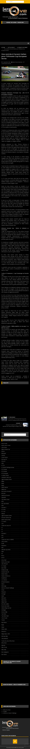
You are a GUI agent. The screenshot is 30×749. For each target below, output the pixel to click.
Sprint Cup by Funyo (6, 519)
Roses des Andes (5, 606)
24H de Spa (4, 447)
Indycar (3, 513)
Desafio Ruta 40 (5, 572)
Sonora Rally (4, 612)
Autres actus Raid (5, 562)
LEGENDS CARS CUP (6, 477)
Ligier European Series (6, 479)
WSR (2, 501)
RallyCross (3, 489)
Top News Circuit (5, 499)
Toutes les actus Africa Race (8, 641)
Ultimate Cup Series (5, 549)
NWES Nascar (4, 487)
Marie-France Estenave (17, 62)
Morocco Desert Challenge (7, 588)
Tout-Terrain (4, 618)
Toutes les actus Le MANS (7, 539)
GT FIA (3, 465)
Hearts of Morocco (5, 576)
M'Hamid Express (5, 582)
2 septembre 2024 (6, 62)
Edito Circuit (4, 647)
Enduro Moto (4, 574)
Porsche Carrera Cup (6, 517)
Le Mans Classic (5, 475)
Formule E (3, 533)
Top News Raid (4, 616)
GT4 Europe (4, 471)
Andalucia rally (4, 570)
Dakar (2, 627)
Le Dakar (4, 711)
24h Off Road (4, 564)
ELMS (2, 543)
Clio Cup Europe (5, 503)
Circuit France (4, 457)
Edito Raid (3, 649)
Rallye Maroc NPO (5, 634)
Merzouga (3, 586)
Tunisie (3, 620)
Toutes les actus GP (6, 525)
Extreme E (3, 631)
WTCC (2, 555)
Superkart (3, 497)
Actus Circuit (11, 47)
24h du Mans (4, 541)
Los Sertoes (4, 580)
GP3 (2, 537)
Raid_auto (3, 598)
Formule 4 (3, 507)
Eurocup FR (4, 459)
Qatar (2, 596)
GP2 (2, 535)
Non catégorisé (5, 652)
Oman (2, 590)
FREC (2, 463)
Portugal (3, 594)
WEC (2, 547)
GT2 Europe (4, 469)
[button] (28, 43)
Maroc (2, 584)
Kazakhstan (4, 578)
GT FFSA (3, 509)
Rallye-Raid (3, 602)
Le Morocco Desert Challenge (9, 713)
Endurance (3, 545)
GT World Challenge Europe (7, 467)
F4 (2, 531)
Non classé (4, 654)
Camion (3, 455)
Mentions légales (5, 730)
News (2, 483)
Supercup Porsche (5, 495)
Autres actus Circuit (5, 445)
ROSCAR (3, 493)
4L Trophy (3, 566)
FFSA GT (3, 461)
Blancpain (3, 453)
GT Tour (3, 511)
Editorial (3, 645)
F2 (2, 527)
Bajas (2, 624)
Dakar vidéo (4, 629)
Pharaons (3, 592)
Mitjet (2, 481)
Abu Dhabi (3, 568)
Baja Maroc (4, 622)
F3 (2, 529)
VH (2, 553)
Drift (2, 505)
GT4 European (4, 473)
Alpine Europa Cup (5, 449)
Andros (3, 451)
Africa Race (4, 642)
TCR (2, 523)
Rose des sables (5, 604)
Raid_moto (3, 600)
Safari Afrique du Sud (6, 608)
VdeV (2, 551)
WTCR (2, 557)
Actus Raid (3, 560)
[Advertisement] (15, 400)
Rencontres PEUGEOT (6, 491)
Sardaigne (3, 610)
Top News (3, 614)
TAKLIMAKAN (4, 638)
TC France (3, 521)
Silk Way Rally (4, 636)
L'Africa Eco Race (6, 710)
